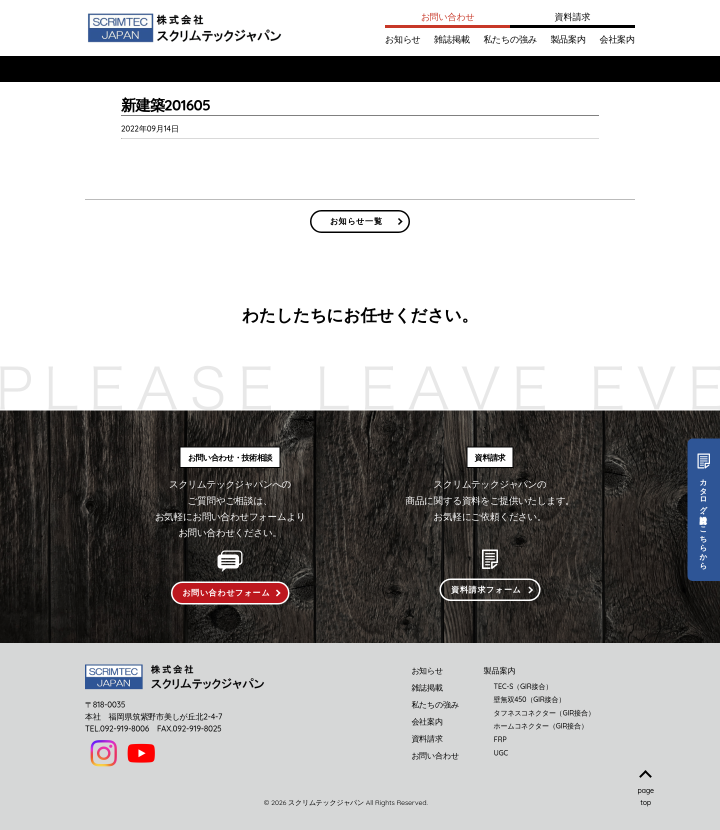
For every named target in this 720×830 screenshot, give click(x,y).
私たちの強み (510, 39)
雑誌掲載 (452, 39)
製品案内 (568, 39)
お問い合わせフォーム (226, 593)
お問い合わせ (447, 16)
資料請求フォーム (486, 589)
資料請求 (572, 16)
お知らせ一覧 (356, 221)
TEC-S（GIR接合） (523, 686)
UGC (501, 753)
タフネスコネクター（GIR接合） (544, 713)
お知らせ (402, 39)
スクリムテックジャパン (326, 802)
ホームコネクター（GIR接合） (541, 726)
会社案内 (617, 39)
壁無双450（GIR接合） (529, 699)
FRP (500, 739)
